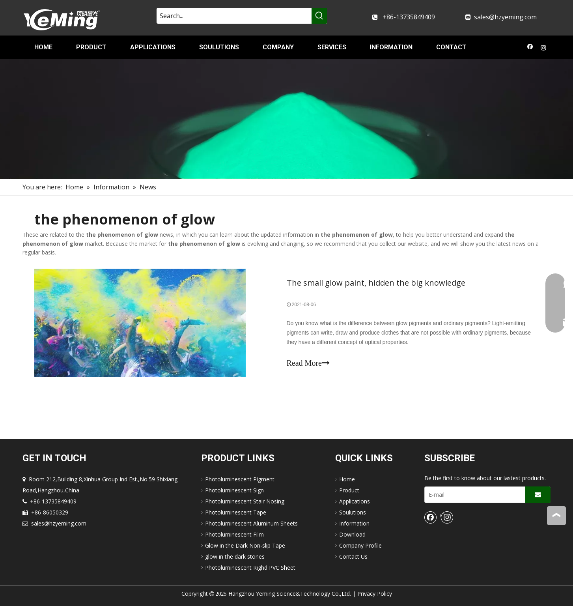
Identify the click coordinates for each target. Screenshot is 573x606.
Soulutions (352, 512)
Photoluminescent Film (234, 534)
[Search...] (234, 16)
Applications (354, 501)
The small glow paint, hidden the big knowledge (376, 282)
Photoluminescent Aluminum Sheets (251, 523)
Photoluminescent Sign (234, 490)
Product (349, 490)
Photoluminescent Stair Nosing (244, 501)
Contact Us (353, 556)
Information (354, 523)
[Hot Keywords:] (319, 16)
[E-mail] (473, 495)
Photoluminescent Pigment (239, 479)
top (556, 515)
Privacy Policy (374, 593)
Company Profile (360, 545)
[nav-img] (286, 119)
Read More (308, 363)
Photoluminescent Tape (235, 512)
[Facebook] (530, 48)
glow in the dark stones (235, 556)
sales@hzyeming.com (505, 17)
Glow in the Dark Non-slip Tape (245, 545)
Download (352, 534)
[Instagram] (544, 48)
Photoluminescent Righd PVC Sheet (250, 567)
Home (347, 479)
